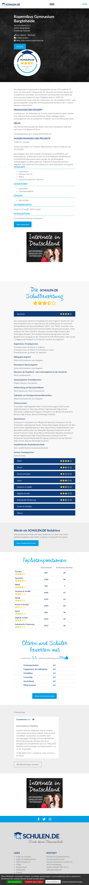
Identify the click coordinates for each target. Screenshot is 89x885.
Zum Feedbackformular (26, 543)
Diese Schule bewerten (44, 696)
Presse (19, 872)
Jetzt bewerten (22, 224)
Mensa (20, 513)
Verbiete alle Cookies (34, 882)
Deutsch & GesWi (44, 487)
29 (64, 573)
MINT (44, 461)
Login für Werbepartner (26, 859)
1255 (46, 619)
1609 (46, 592)
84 (64, 606)
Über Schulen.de (23, 862)
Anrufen (19, 46)
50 (64, 619)
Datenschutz (21, 867)
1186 (46, 579)
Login (84, 4)
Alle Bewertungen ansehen (27, 764)
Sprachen (44, 314)
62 (64, 599)
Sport (44, 480)
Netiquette (20, 870)
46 (64, 625)
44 (64, 579)
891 (46, 573)
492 (46, 586)
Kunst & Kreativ (44, 474)
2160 (46, 606)
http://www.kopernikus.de (32, 40)
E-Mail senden (22, 38)
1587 (46, 599)
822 (46, 612)
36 (64, 612)
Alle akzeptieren (14, 882)
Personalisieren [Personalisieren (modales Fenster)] (53, 882)
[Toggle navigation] (52, 4)
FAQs (18, 864)
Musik (44, 467)
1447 (46, 625)
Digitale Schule (44, 493)
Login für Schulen (23, 856)
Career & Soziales (24, 506)
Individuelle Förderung (44, 500)
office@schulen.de (54, 870)
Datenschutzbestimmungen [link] (72, 882)
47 (64, 592)
